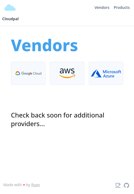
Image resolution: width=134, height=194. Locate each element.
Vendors (102, 7)
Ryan (35, 184)
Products (122, 7)
